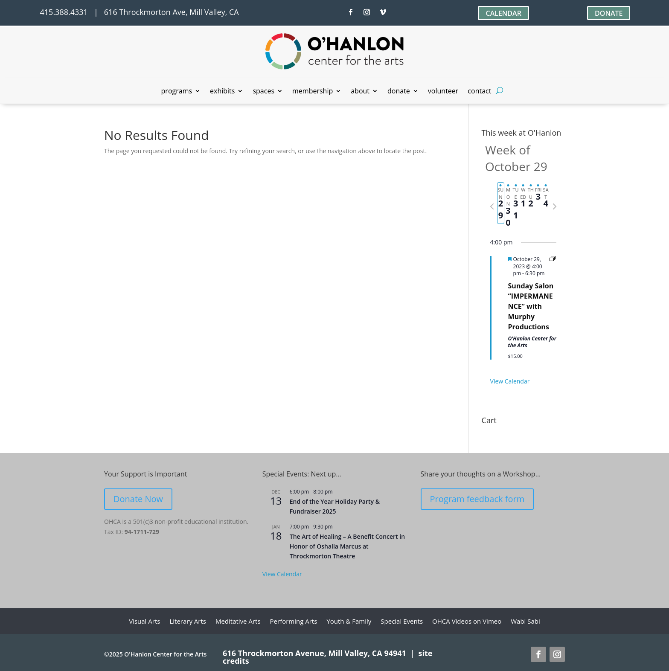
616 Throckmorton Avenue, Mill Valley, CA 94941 (314, 653)
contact (479, 92)
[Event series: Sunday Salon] (553, 259)
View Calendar (510, 381)
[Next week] (555, 206)
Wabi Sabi (525, 621)
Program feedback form (477, 499)
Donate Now (138, 499)
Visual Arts (144, 621)
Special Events (402, 621)
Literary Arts (187, 621)
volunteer (443, 92)
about (360, 92)
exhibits (222, 92)
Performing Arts (293, 621)
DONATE (608, 13)
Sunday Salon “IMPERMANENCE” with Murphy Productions (531, 306)
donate (398, 92)
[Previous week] (492, 206)
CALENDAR (503, 13)
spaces (263, 92)
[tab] (501, 203)
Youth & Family (348, 621)
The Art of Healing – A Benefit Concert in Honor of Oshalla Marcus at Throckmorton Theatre (347, 546)
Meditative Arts (238, 621)
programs (176, 92)
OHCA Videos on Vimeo (466, 621)
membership (312, 92)
